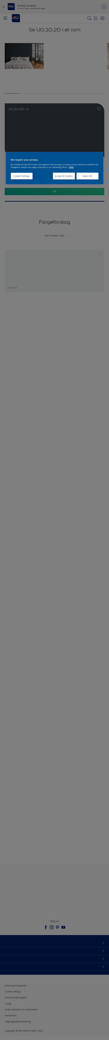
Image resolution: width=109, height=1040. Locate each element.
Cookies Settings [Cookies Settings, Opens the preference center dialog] (21, 176)
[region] (54, 168)
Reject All (87, 176)
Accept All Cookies (64, 176)
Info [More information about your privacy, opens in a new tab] (71, 167)
